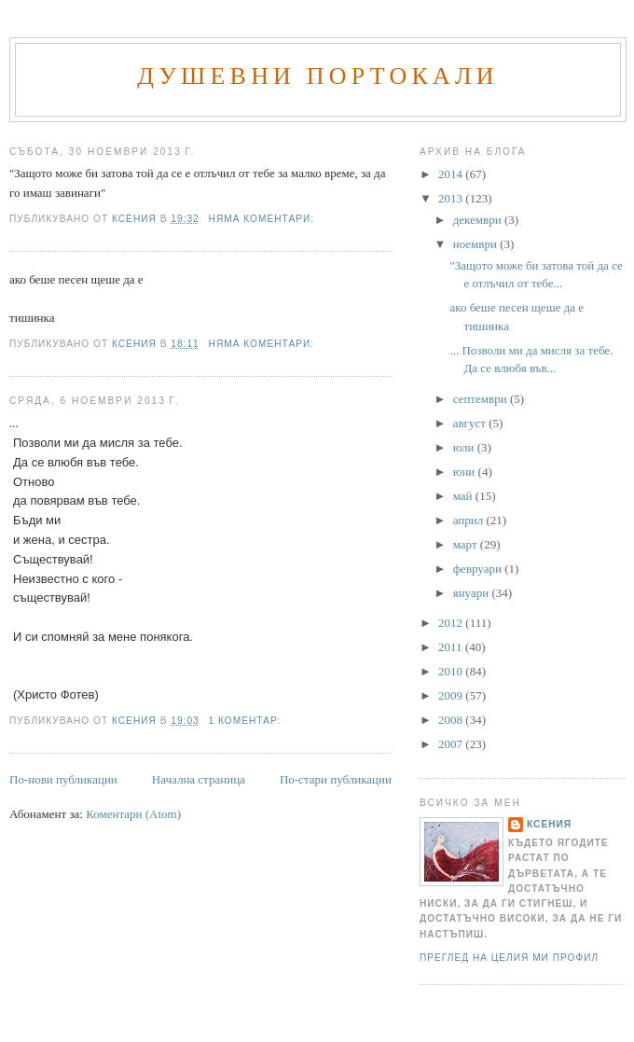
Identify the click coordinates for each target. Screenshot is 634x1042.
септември (481, 399)
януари (472, 593)
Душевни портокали (318, 76)
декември (478, 220)
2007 (451, 744)
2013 (451, 198)
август (471, 423)
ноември (476, 244)
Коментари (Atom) (133, 814)
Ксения (549, 824)
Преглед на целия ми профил (509, 957)
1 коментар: (247, 721)
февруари (478, 569)
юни (465, 472)
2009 (451, 695)
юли (465, 447)
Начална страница (198, 779)
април (470, 520)
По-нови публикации (63, 779)
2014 (451, 174)
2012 (451, 623)
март (466, 544)
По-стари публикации (336, 779)
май (464, 496)
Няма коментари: (263, 219)
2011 (451, 647)
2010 (451, 671)
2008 (451, 720)
